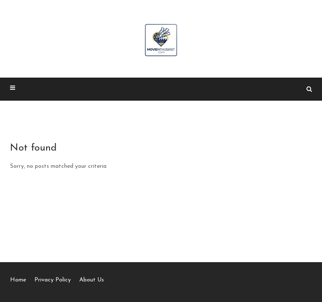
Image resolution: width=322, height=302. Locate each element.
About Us (91, 280)
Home (18, 280)
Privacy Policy (52, 280)
